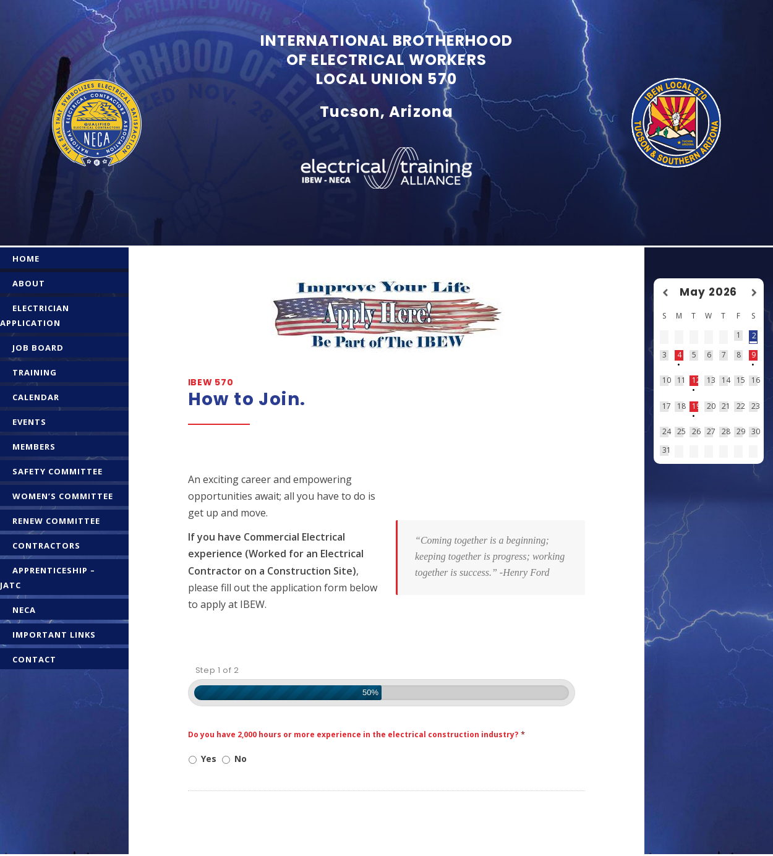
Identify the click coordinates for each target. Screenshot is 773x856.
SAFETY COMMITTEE (57, 471)
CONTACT (34, 659)
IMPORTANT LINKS (54, 634)
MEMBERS (34, 446)
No (240, 758)
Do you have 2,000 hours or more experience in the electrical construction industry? (356, 734)
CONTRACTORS (46, 545)
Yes (208, 758)
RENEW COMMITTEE (56, 520)
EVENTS (29, 421)
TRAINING (34, 372)
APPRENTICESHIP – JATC (47, 578)
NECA (24, 609)
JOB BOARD (38, 347)
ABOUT (28, 283)
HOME (26, 258)
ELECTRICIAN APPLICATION (34, 315)
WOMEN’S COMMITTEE (62, 496)
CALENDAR (35, 397)
